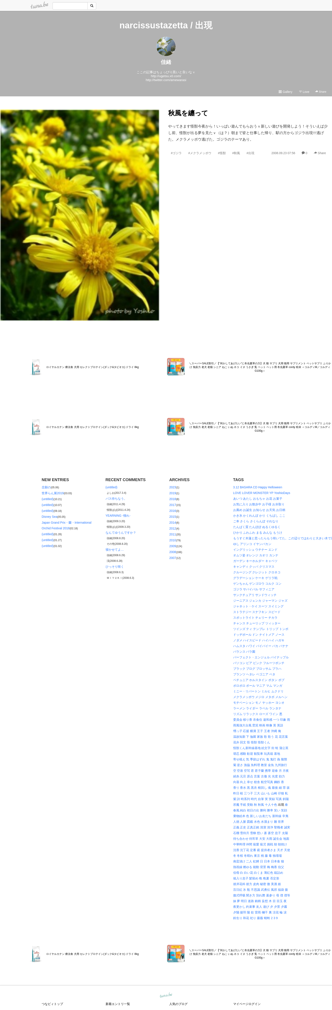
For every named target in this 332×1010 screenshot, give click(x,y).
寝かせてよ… (115, 549)
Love (304, 92)
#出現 (250, 153)
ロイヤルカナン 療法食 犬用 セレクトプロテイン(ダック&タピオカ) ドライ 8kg (92, 367)
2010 (172, 540)
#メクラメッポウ (199, 153)
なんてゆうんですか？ (121, 532)
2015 (172, 516)
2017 (172, 505)
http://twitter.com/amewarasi (166, 80)
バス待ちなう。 (116, 498)
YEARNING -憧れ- (118, 515)
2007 (172, 558)
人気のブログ (178, 1004)
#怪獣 (222, 153)
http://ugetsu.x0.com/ (166, 76)
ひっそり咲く (115, 566)
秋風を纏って (188, 113)
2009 (172, 546)
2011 (172, 534)
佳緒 (166, 62)
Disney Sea (49, 516)
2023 (172, 487)
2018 (172, 499)
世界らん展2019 (53, 493)
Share (320, 91)
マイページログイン (247, 1004)
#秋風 (236, 153)
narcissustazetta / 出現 (166, 25)
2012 (172, 528)
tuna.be (166, 995)
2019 (172, 493)
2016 (172, 511)
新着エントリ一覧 (118, 1004)
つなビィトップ (52, 1004)
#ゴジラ (176, 153)
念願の (46, 487)
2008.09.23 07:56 (283, 153)
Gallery (285, 92)
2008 (172, 552)
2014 (172, 522)
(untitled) (47, 499)
